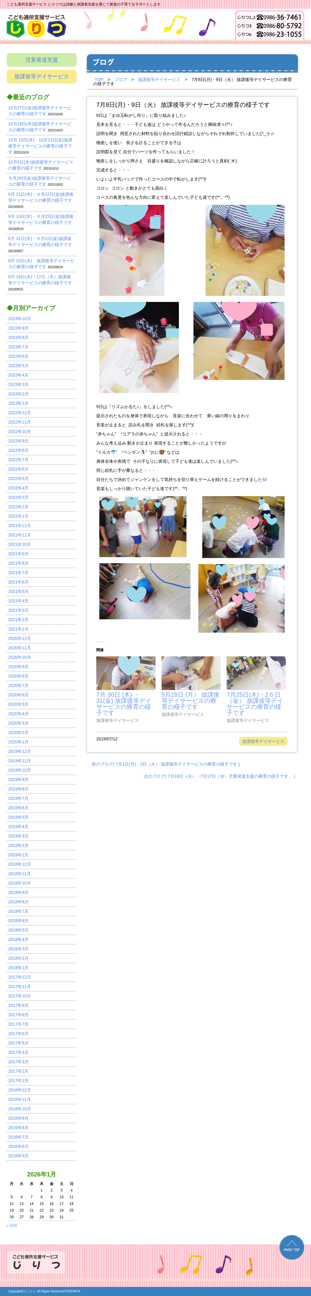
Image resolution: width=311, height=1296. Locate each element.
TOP (99, 79)
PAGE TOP (291, 1247)
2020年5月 (18, 704)
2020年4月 (18, 713)
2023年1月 (18, 403)
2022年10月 (19, 431)
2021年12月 (19, 525)
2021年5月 (18, 591)
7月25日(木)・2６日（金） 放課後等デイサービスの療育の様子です (255, 703)
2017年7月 (18, 1024)
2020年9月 (18, 666)
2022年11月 (19, 422)
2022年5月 (18, 478)
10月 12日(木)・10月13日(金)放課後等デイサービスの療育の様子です (40, 145)
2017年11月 (19, 986)
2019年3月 (18, 836)
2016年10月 (19, 1108)
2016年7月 (18, 1137)
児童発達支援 (41, 60)
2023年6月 (18, 356)
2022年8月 (18, 450)
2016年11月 (19, 1099)
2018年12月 (19, 864)
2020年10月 (19, 657)
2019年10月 (19, 770)
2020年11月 (19, 647)
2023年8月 (18, 337)
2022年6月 (18, 469)
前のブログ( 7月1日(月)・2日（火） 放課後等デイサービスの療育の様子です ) (166, 763)
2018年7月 (18, 911)
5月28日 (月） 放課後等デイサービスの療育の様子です (191, 700)
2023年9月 (18, 328)
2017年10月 (19, 995)
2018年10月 (19, 883)
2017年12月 (19, 977)
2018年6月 (18, 920)
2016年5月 (18, 1155)
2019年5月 (18, 817)
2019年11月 (19, 760)
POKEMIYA (72, 1291)
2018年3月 (18, 948)
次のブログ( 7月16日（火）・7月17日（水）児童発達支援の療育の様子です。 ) (219, 775)
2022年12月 (19, 412)
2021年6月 (18, 582)
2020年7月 (18, 685)
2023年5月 (18, 365)
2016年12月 (19, 1090)
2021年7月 (18, 572)
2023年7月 (18, 346)
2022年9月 (18, 440)
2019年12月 (19, 751)
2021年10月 (19, 544)
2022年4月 (18, 488)
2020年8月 (18, 676)
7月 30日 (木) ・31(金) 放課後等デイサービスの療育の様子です (123, 703)
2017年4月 (18, 1052)
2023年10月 (19, 318)
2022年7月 (18, 459)
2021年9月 (18, 553)
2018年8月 (18, 901)
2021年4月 (18, 600)
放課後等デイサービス (41, 76)
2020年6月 (18, 694)
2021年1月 (18, 629)
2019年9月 (18, 779)
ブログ (120, 79)
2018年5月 (18, 930)
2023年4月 (18, 375)
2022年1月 (18, 516)
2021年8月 (18, 563)
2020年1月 (18, 741)
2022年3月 (18, 497)
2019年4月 (18, 826)
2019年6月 (18, 807)
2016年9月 (18, 1118)
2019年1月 (18, 854)
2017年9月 (18, 1005)
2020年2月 (18, 732)
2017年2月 (18, 1071)
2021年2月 (18, 619)
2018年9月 (18, 892)
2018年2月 (18, 958)
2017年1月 (18, 1080)
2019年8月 (18, 789)
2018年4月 (18, 939)
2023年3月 (18, 384)
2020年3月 (18, 723)
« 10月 (12, 1225)
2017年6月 (18, 1033)
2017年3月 (18, 1061)
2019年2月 (18, 845)
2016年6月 (18, 1146)
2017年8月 (18, 1014)
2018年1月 (18, 967)
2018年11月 (19, 873)
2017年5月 (18, 1043)
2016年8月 (18, 1127)
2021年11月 (19, 535)
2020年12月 (19, 638)
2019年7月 (18, 798)
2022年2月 (18, 506)
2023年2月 (18, 393)
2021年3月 (18, 610)
